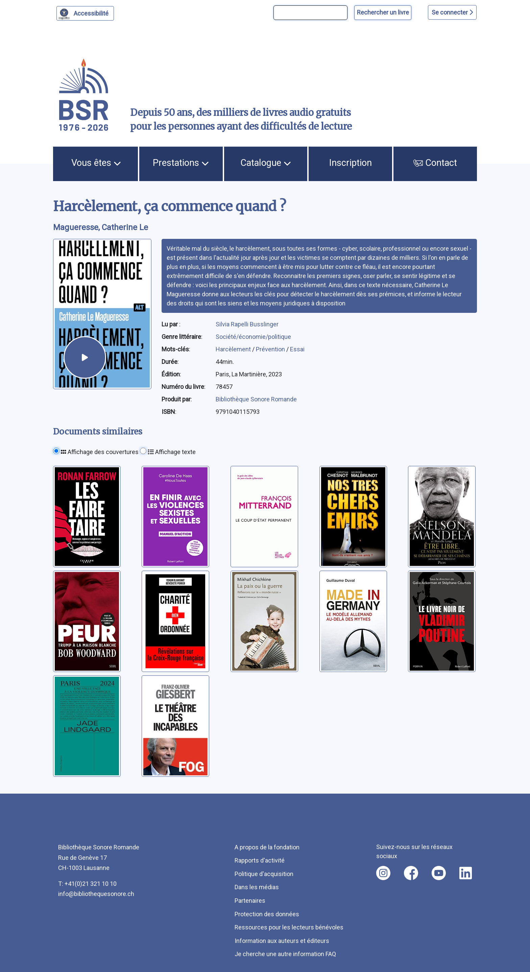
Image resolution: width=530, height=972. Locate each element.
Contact (435, 162)
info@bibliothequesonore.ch (96, 893)
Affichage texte (172, 451)
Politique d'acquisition (264, 873)
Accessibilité (92, 12)
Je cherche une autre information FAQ (285, 953)
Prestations (181, 162)
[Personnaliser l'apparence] (85, 13)
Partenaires (250, 900)
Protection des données (267, 914)
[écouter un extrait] (85, 357)
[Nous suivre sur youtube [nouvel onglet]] (439, 873)
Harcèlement (234, 349)
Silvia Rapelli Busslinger (247, 324)
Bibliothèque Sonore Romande (256, 399)
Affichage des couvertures (100, 451)
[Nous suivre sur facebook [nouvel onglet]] (411, 873)
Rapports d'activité (260, 860)
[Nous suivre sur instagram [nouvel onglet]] (383, 873)
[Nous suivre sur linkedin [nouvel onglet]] (465, 873)
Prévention (271, 349)
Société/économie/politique (253, 336)
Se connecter (452, 12)
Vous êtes (96, 162)
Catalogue (265, 162)
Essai (297, 349)
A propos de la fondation (267, 847)
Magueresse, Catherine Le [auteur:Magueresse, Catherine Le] (100, 227)
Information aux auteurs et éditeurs (282, 940)
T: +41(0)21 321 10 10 (87, 883)
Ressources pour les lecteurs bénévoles (289, 927)
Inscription (350, 162)
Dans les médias (257, 887)
